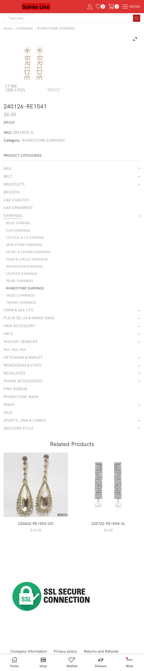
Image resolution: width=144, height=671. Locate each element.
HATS (8, 337)
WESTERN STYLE (19, 434)
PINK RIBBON (15, 394)
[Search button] (136, 18)
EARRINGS (25, 28)
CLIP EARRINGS (18, 232)
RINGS (9, 410)
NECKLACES (15, 378)
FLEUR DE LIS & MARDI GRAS (29, 321)
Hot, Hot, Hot (15, 353)
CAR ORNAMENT (18, 208)
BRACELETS (14, 184)
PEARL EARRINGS (20, 284)
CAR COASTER (17, 200)
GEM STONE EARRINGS (24, 247)
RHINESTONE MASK (21, 402)
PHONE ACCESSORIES (23, 386)
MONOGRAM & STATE (23, 369)
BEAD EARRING (18, 224)
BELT (8, 176)
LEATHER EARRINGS (22, 276)
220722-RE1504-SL (108, 529)
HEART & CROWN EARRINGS (28, 254)
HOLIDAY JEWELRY (21, 345)
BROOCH (12, 192)
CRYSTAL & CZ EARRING (25, 239)
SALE (8, 418)
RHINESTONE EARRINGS (57, 28)
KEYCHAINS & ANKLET (24, 361)
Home (8, 28)
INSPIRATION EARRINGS (25, 269)
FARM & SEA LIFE (19, 313)
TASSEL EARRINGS (20, 298)
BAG (7, 168)
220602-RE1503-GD (35, 529)
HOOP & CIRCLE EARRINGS (27, 261)
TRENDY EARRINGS (21, 306)
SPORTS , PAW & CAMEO (25, 426)
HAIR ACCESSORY (20, 329)
